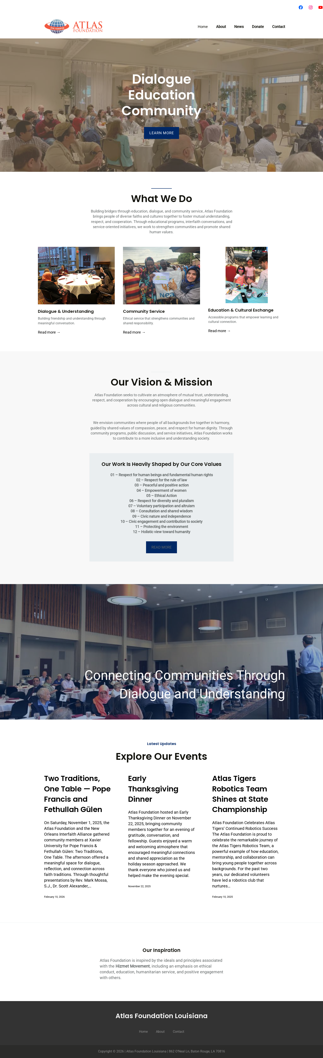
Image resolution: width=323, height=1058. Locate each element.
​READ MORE (161, 547)
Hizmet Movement (133, 966)
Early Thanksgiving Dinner (153, 788)
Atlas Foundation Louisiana (162, 1015)
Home (203, 26)
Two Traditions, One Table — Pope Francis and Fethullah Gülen (77, 794)
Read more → (49, 332)
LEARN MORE (161, 133)
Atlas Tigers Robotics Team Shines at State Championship (240, 794)
